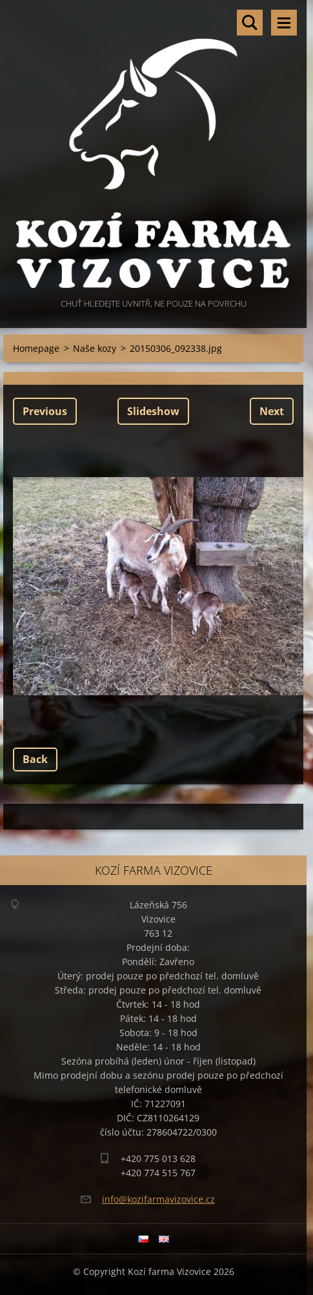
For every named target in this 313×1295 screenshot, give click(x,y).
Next (271, 411)
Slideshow (153, 411)
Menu (284, 23)
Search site (250, 23)
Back (35, 759)
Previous (45, 411)
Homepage (36, 348)
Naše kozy (94, 348)
